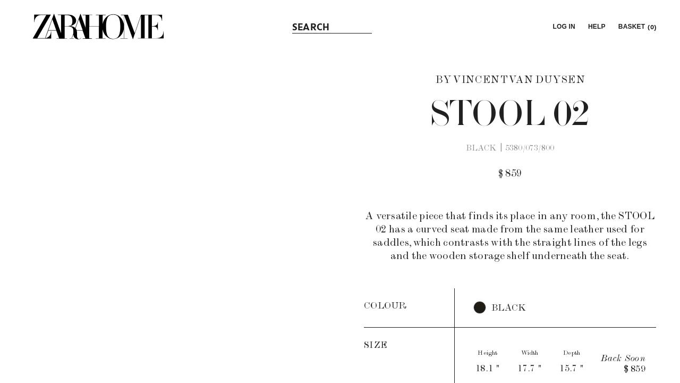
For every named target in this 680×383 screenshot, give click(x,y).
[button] (562, 26)
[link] (98, 26)
